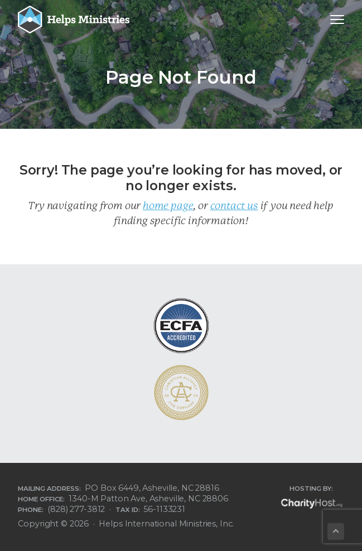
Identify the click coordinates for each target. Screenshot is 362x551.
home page (168, 205)
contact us (234, 205)
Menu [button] (332, 19)
